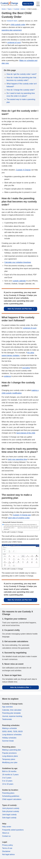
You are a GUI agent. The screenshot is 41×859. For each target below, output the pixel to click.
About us (5, 833)
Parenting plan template (11, 713)
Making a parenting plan (11, 750)
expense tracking (15, 716)
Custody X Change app (22, 515)
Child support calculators (11, 799)
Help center (6, 827)
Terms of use (7, 848)
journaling (26, 368)
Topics (9, 9)
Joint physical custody (10, 808)
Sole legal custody (9, 818)
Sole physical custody (10, 811)
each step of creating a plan (19, 518)
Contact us (6, 836)
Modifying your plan (9, 762)
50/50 (4, 731)
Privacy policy (7, 845)
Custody (16, 9)
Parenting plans (8, 793)
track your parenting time (17, 459)
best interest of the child (26, 433)
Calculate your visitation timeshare (17, 262)
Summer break (8, 741)
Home (4, 9)
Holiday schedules (9, 738)
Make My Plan (28, 4)
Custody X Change (23, 170)
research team (12, 21)
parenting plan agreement (12, 30)
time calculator (15, 710)
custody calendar (19, 281)
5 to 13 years (7, 781)
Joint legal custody (9, 814)
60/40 (10, 731)
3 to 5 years (6, 778)
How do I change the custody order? (21, 90)
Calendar (5, 710)
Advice (23, 9)
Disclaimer (6, 851)
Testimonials (7, 719)
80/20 (20, 731)
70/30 (15, 731)
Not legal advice (8, 854)
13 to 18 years (7, 784)
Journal (5, 716)
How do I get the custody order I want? (22, 74)
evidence (7, 376)
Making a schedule (9, 728)
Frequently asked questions (13, 830)
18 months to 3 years (10, 774)
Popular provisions (9, 753)
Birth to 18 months (9, 771)
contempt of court (14, 42)
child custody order (18, 24)
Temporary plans (8, 759)
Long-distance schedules (12, 735)
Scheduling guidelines (10, 796)
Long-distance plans (10, 756)
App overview (7, 707)
